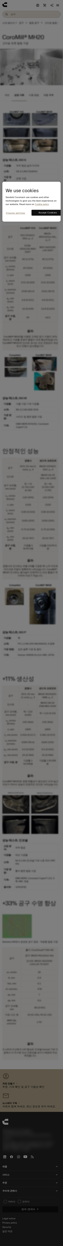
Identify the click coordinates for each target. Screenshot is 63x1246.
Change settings (15, 213)
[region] (31, 202)
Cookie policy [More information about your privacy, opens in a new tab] (42, 204)
